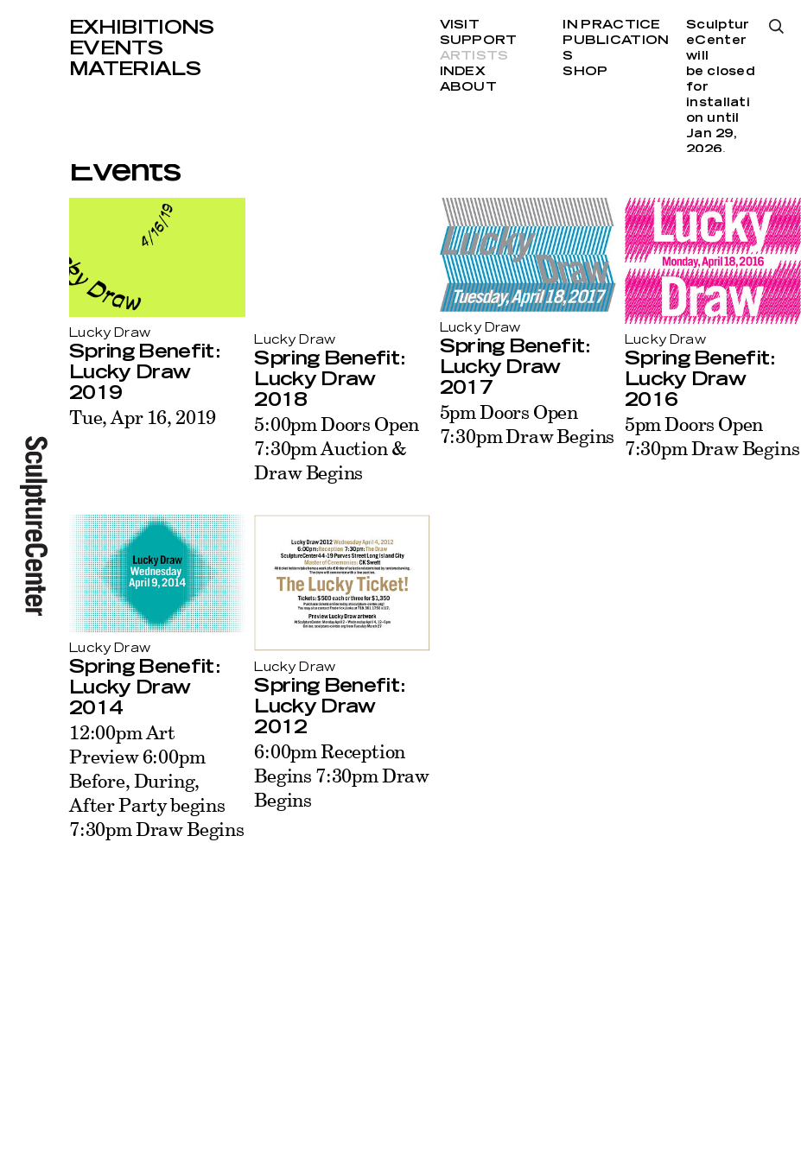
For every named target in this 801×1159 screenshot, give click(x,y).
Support (479, 41)
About (468, 87)
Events (115, 48)
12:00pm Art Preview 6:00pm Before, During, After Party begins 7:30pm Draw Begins (157, 780)
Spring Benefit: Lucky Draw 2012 (329, 706)
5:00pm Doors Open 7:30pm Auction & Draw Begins (336, 447)
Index (463, 72)
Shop (585, 72)
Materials (134, 69)
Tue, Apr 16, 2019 (142, 416)
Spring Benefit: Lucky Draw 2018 (329, 379)
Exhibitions (141, 27)
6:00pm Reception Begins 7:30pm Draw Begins (341, 775)
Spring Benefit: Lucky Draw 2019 (144, 372)
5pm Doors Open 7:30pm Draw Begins (527, 423)
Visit (460, 25)
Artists (474, 56)
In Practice (611, 25)
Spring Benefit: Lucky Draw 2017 (515, 367)
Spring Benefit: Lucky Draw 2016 (700, 379)
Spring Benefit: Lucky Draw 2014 (144, 687)
